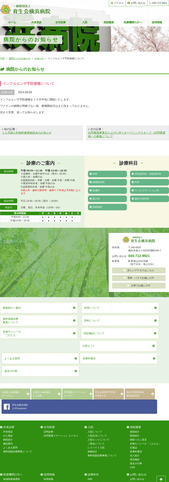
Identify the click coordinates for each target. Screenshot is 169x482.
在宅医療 (60, 22)
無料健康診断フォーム (142, 419)
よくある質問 (10, 380)
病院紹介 (8, 372)
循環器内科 (97, 182)
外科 (136, 182)
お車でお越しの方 (138, 285)
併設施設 (135, 392)
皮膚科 (95, 190)
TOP (2, 58)
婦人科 (95, 198)
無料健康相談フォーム (142, 423)
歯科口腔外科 (140, 198)
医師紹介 (135, 368)
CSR (132, 400)
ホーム (12, 22)
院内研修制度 (51, 423)
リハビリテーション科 (145, 190)
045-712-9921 (158, 2)
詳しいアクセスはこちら (139, 270)
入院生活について (97, 368)
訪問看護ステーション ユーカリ (61, 368)
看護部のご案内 (52, 415)
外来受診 (36, 22)
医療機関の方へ (133, 22)
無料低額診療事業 (12, 431)
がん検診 (8, 368)
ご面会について (96, 376)
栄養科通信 (136, 384)
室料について (10, 419)
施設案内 (8, 376)
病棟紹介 (92, 384)
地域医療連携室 (11, 411)
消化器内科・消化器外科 (146, 173)
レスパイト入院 (96, 380)
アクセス (117, 2)
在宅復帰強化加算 (12, 427)
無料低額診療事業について (17, 384)
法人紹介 (135, 388)
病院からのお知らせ (20, 58)
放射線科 (96, 207)
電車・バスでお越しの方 (139, 277)
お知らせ (39, 58)
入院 (84, 22)
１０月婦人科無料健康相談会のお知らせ (27, 132)
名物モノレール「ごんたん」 (145, 376)
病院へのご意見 (138, 372)
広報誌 (133, 380)
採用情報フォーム (139, 427)
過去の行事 (136, 396)
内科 (93, 173)
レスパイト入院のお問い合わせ (147, 431)
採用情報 (157, 22)
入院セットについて (98, 372)
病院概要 (109, 22)
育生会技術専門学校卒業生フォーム (149, 415)
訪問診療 (48, 364)
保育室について (52, 419)
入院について (95, 364)
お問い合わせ (136, 2)
